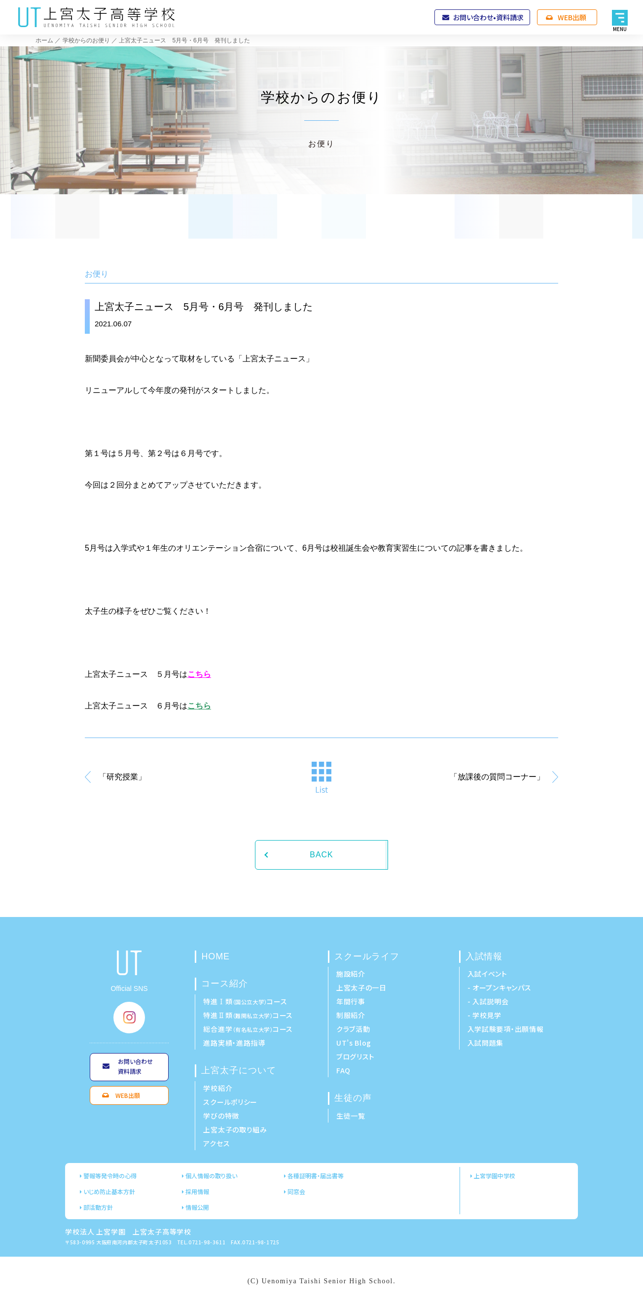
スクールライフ (366, 956)
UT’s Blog (353, 1043)
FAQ (343, 1070)
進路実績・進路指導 (234, 1043)
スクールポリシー (230, 1102)
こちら (199, 674)
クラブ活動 (353, 1029)
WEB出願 (572, 17)
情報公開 (197, 1207)
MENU (620, 29)
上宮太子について (238, 1070)
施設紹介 (350, 974)
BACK (321, 854)
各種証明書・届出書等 (315, 1175)
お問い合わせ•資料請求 (488, 17)
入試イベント (487, 974)
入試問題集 (485, 1043)
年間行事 (350, 1001)
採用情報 (197, 1191)
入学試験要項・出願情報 (505, 1029)
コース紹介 (224, 983)
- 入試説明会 (488, 1001)
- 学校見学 (484, 1015)
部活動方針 (98, 1207)
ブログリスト (355, 1056)
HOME (215, 956)
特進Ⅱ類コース (248, 1015)
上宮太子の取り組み (235, 1129)
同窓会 (296, 1191)
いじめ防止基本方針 (109, 1191)
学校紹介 (217, 1088)
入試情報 (484, 956)
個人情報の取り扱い (211, 1175)
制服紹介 (350, 1015)
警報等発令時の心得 (110, 1175)
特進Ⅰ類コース (245, 1001)
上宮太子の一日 (361, 987)
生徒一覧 (350, 1116)
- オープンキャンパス (499, 987)
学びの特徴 (221, 1116)
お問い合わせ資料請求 (135, 1066)
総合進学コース (248, 1029)
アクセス (216, 1143)
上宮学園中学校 (494, 1175)
